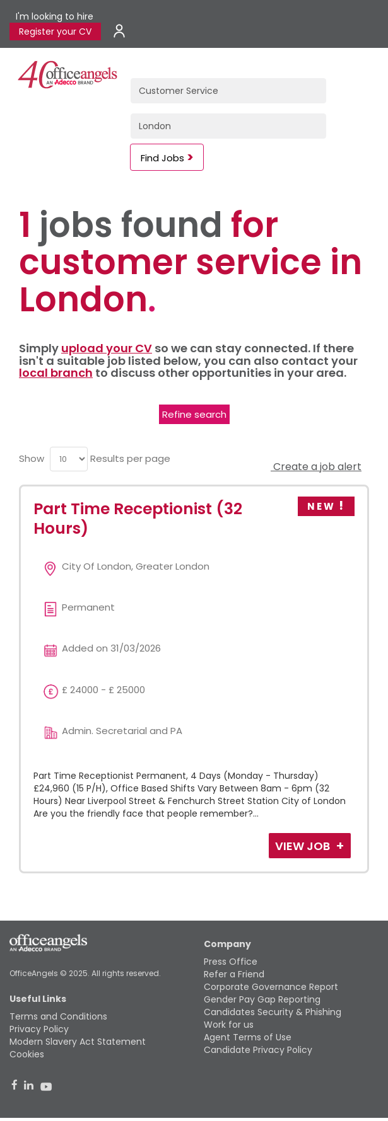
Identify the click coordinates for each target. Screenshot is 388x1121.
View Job (303, 846)
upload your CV (106, 348)
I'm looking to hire (54, 16)
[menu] (69, 459)
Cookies (26, 1054)
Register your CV (55, 31)
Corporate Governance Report (271, 986)
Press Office (230, 961)
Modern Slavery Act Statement (77, 1041)
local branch (56, 373)
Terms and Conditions (58, 1016)
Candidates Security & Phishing (272, 1012)
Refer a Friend (234, 974)
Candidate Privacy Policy (258, 1049)
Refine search (194, 414)
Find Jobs (162, 157)
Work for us (229, 1024)
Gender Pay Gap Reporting (262, 999)
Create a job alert (316, 466)
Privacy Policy (39, 1029)
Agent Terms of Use (247, 1037)
